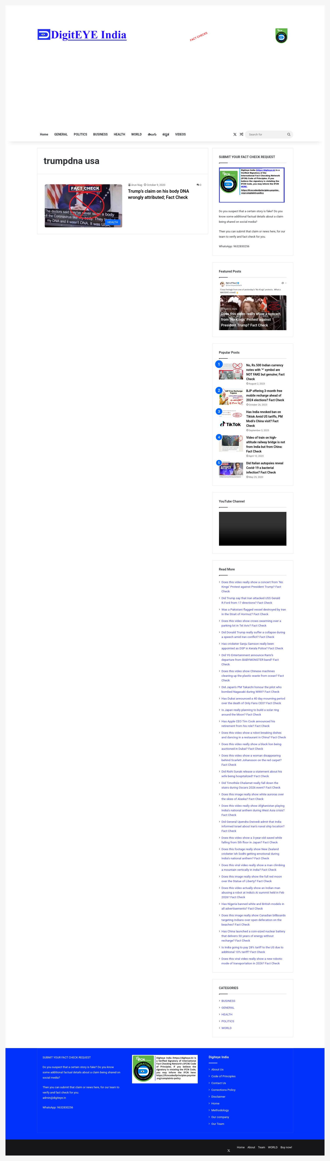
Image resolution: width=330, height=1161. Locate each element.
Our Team (217, 1123)
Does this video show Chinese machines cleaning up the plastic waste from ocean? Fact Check (253, 675)
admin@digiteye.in (54, 1097)
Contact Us (218, 1083)
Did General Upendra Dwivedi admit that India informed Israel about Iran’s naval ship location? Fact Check (253, 826)
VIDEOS (180, 134)
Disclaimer (218, 1096)
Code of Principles (223, 1076)
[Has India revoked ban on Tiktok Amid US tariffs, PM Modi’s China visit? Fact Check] (231, 418)
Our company (220, 1117)
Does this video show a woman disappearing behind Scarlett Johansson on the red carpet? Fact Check (252, 760)
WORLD (136, 134)
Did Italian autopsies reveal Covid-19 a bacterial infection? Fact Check (264, 467)
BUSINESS (100, 134)
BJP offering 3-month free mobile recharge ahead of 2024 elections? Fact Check (265, 395)
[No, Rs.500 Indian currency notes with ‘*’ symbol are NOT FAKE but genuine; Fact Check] (231, 371)
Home (44, 134)
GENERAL (61, 134)
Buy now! (286, 1147)
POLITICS (80, 134)
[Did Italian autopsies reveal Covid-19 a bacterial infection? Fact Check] (231, 469)
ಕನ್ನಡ (165, 134)
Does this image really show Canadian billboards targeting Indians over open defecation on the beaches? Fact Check (254, 919)
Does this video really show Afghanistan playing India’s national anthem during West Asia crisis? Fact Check (253, 810)
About (251, 1147)
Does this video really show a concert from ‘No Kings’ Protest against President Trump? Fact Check (252, 586)
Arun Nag (136, 185)
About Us (217, 1069)
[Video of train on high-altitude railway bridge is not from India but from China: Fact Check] (231, 443)
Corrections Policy (223, 1090)
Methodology (220, 1110)
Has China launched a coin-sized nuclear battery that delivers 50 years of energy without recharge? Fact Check (253, 936)
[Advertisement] (165, 86)
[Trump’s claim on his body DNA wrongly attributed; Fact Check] (83, 205)
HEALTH (119, 134)
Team (261, 1147)
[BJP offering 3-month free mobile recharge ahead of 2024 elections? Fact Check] (231, 397)
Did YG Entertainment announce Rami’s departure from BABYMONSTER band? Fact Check (250, 659)
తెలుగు (152, 134)
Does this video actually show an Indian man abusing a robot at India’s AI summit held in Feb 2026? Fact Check (253, 892)
